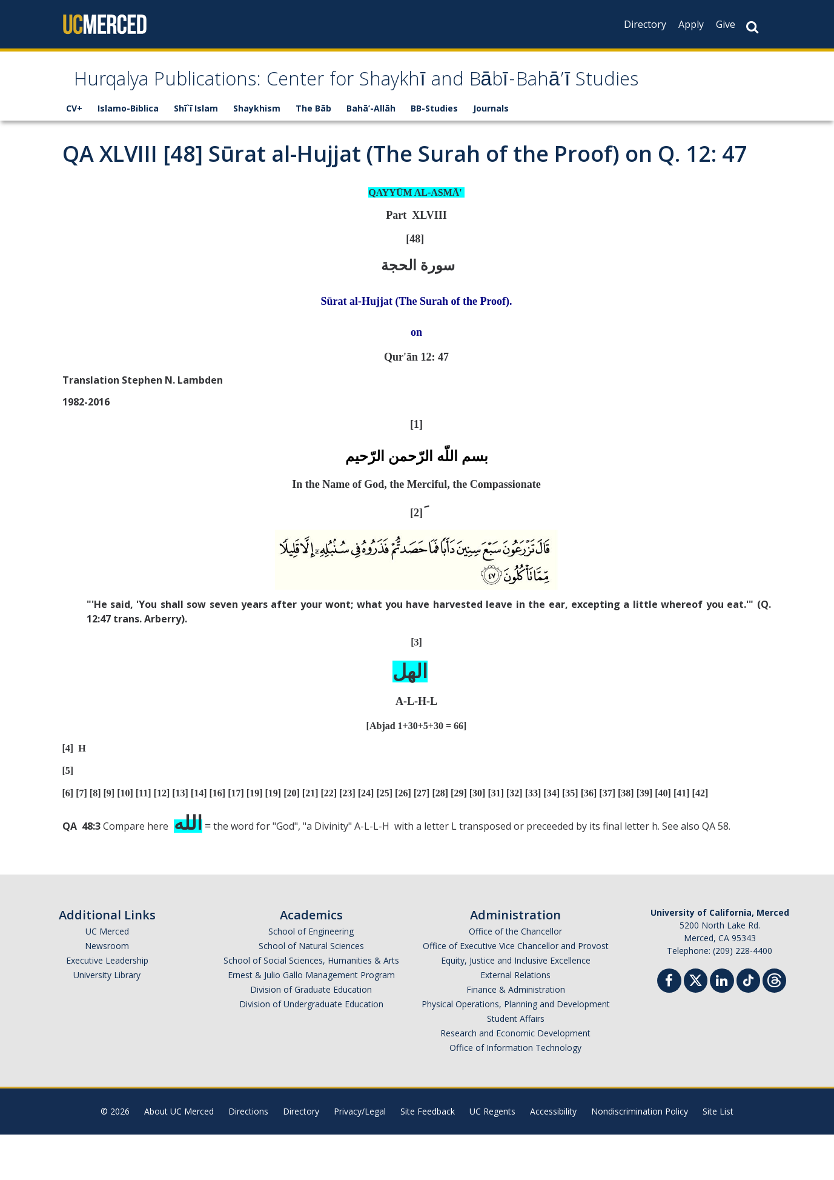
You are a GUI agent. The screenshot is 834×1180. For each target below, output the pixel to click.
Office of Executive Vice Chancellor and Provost (516, 991)
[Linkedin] (722, 1027)
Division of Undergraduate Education (311, 1049)
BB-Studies (434, 154)
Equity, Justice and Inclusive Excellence (516, 1006)
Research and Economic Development (515, 1078)
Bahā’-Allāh (370, 154)
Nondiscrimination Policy (639, 1156)
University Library (107, 1020)
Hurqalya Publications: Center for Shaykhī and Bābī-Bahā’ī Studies (386, 104)
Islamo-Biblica (128, 154)
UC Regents (492, 1156)
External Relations (515, 1020)
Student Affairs (515, 1064)
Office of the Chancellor (515, 976)
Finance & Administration (515, 1035)
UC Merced (107, 976)
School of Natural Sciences (311, 991)
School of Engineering (311, 976)
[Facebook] (669, 1027)
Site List (718, 1156)
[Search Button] (752, 27)
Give (725, 24)
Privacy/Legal (360, 1156)
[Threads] (774, 1024)
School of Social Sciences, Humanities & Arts (311, 1006)
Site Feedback (427, 1156)
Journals (491, 154)
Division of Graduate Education (311, 1035)
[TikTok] (748, 1024)
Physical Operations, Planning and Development (516, 1049)
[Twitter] (696, 1024)
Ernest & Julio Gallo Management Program (311, 1020)
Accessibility (553, 1156)
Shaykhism (256, 154)
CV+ (74, 154)
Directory (645, 24)
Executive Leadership (107, 1006)
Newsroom (107, 991)
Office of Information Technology (515, 1093)
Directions (248, 1156)
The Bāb (313, 154)
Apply (691, 24)
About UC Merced (179, 1156)
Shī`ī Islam (196, 154)
